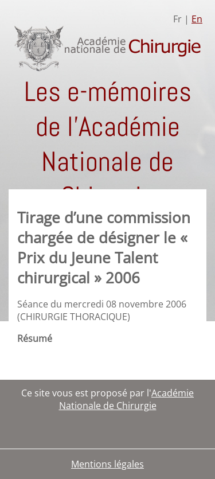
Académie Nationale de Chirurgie (126, 399)
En (196, 19)
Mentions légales (107, 464)
